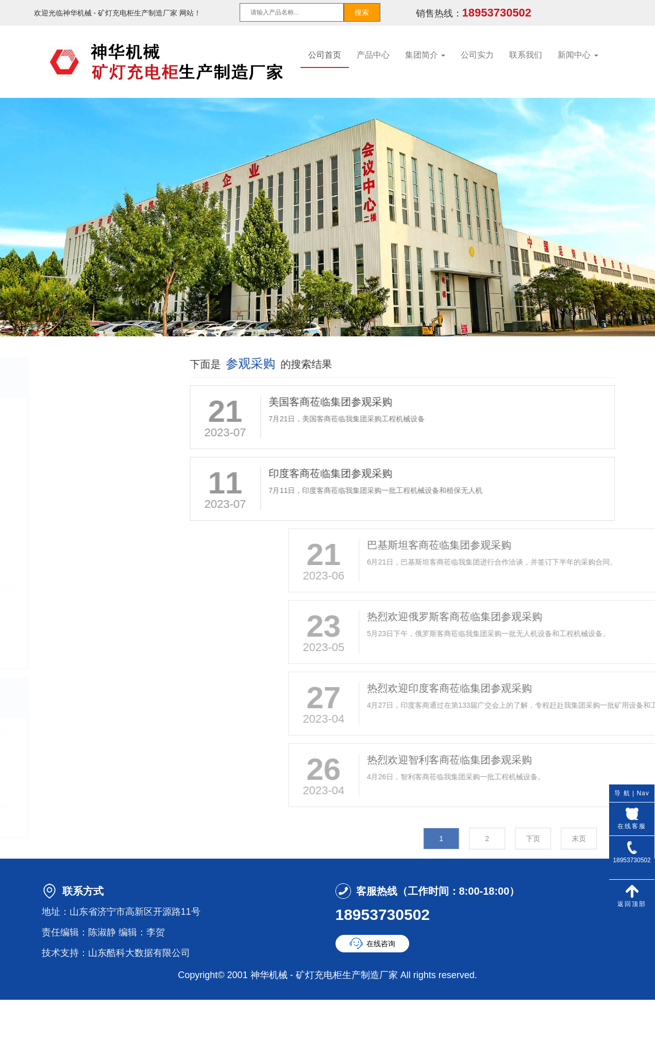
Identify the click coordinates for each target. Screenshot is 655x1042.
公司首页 (324, 54)
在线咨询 (380, 943)
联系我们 (525, 54)
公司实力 (477, 54)
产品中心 (373, 54)
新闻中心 (578, 54)
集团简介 (425, 54)
